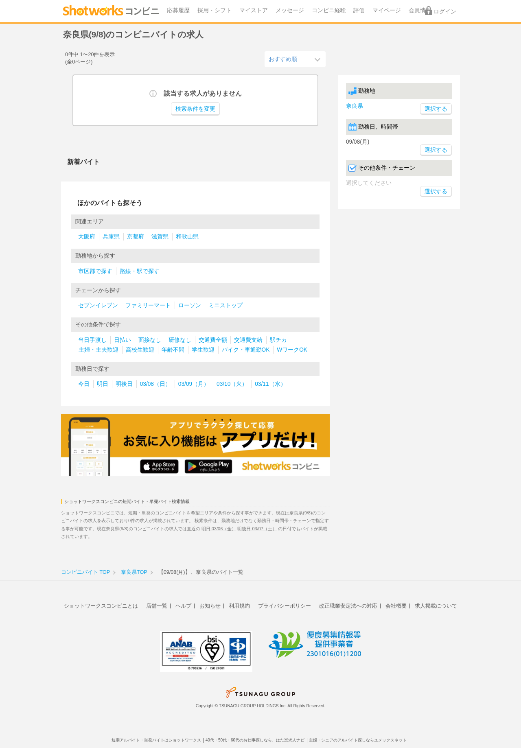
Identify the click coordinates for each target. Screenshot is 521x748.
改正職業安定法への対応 (348, 606)
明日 (102, 384)
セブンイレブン (98, 305)
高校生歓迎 (140, 350)
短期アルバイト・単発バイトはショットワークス (156, 740)
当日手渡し (92, 340)
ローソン (189, 305)
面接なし (149, 340)
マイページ (386, 10)
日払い (122, 340)
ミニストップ (225, 305)
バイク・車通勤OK (246, 350)
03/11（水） (270, 384)
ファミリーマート (148, 305)
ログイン (444, 12)
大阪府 (86, 237)
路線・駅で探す (140, 271)
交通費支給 (248, 340)
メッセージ (290, 10)
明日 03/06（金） (218, 528)
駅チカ (278, 340)
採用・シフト (214, 10)
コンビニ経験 (329, 10)
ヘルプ (183, 606)
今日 (84, 384)
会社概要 (396, 606)
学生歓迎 (203, 350)
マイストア (253, 10)
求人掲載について (436, 606)
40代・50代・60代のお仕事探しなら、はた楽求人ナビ (255, 740)
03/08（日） (155, 384)
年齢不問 (173, 350)
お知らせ (210, 606)
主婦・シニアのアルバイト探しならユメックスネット (358, 740)
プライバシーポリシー (284, 606)
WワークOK (292, 350)
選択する (436, 150)
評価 (359, 10)
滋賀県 (160, 237)
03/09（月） (193, 384)
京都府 (135, 237)
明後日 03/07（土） (257, 528)
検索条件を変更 (195, 109)
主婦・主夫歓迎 (98, 350)
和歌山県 (187, 237)
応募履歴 (178, 10)
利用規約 (239, 606)
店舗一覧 (156, 606)
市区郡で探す (95, 271)
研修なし (180, 340)
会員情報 (420, 10)
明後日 (124, 384)
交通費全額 (213, 340)
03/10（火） (232, 384)
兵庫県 (111, 237)
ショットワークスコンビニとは (101, 606)
